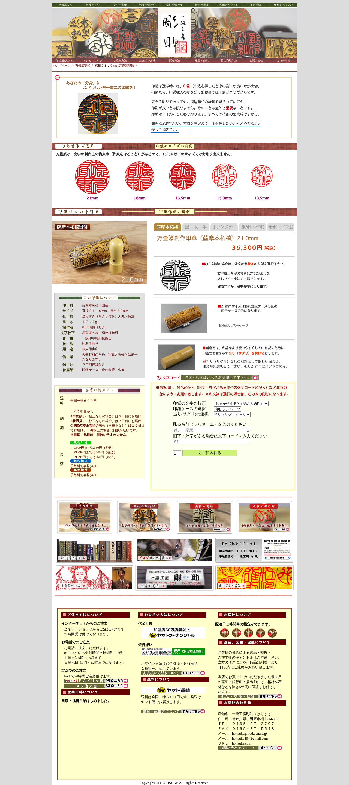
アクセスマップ (92, 60)
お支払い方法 (147, 60)
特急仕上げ (202, 4)
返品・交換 (202, 60)
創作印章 (256, 4)
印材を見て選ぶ (283, 4)
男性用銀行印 (147, 4)
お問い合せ (256, 60)
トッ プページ (61, 65)
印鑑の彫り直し (229, 4)
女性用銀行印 (174, 4)
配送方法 (174, 60)
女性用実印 (120, 4)
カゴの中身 (283, 60)
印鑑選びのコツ (65, 60)
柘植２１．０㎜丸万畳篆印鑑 (114, 65)
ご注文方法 (120, 60)
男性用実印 (93, 4)
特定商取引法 (229, 60)
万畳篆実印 (65, 4)
